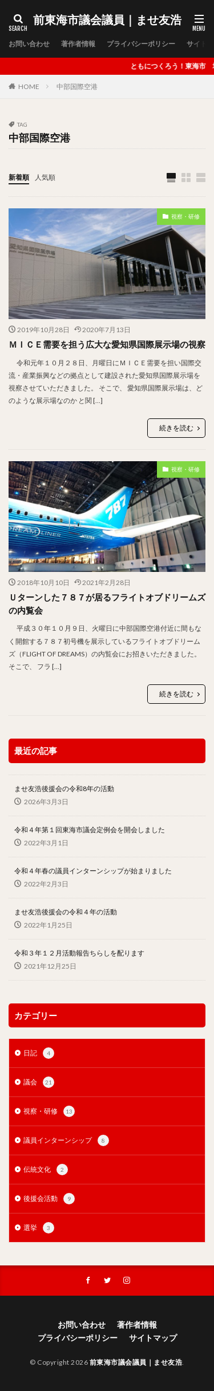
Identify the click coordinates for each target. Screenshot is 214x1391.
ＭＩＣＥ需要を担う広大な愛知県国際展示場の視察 (107, 344)
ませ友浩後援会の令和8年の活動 (64, 788)
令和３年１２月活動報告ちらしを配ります (79, 953)
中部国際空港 (77, 86)
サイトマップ (153, 1337)
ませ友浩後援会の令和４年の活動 (65, 912)
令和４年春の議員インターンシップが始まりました (93, 870)
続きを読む (176, 428)
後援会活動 (49, 1198)
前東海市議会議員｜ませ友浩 (107, 20)
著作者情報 (78, 43)
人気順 (45, 177)
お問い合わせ (29, 43)
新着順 (19, 177)
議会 (38, 1082)
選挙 (38, 1227)
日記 (38, 1053)
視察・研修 (185, 216)
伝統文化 (45, 1169)
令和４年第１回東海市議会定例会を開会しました (89, 829)
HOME (28, 86)
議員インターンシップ (66, 1140)
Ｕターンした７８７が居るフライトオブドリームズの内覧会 (107, 603)
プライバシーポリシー (141, 43)
